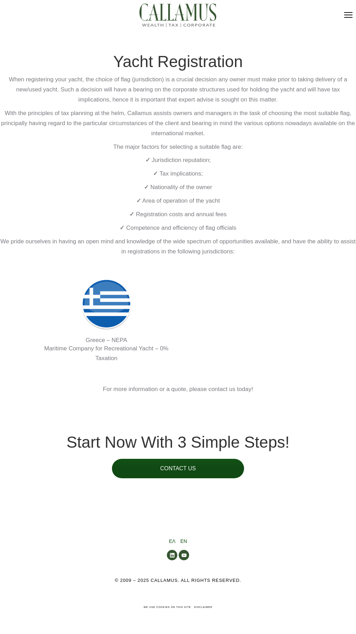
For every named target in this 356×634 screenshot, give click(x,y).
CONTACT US (178, 468)
